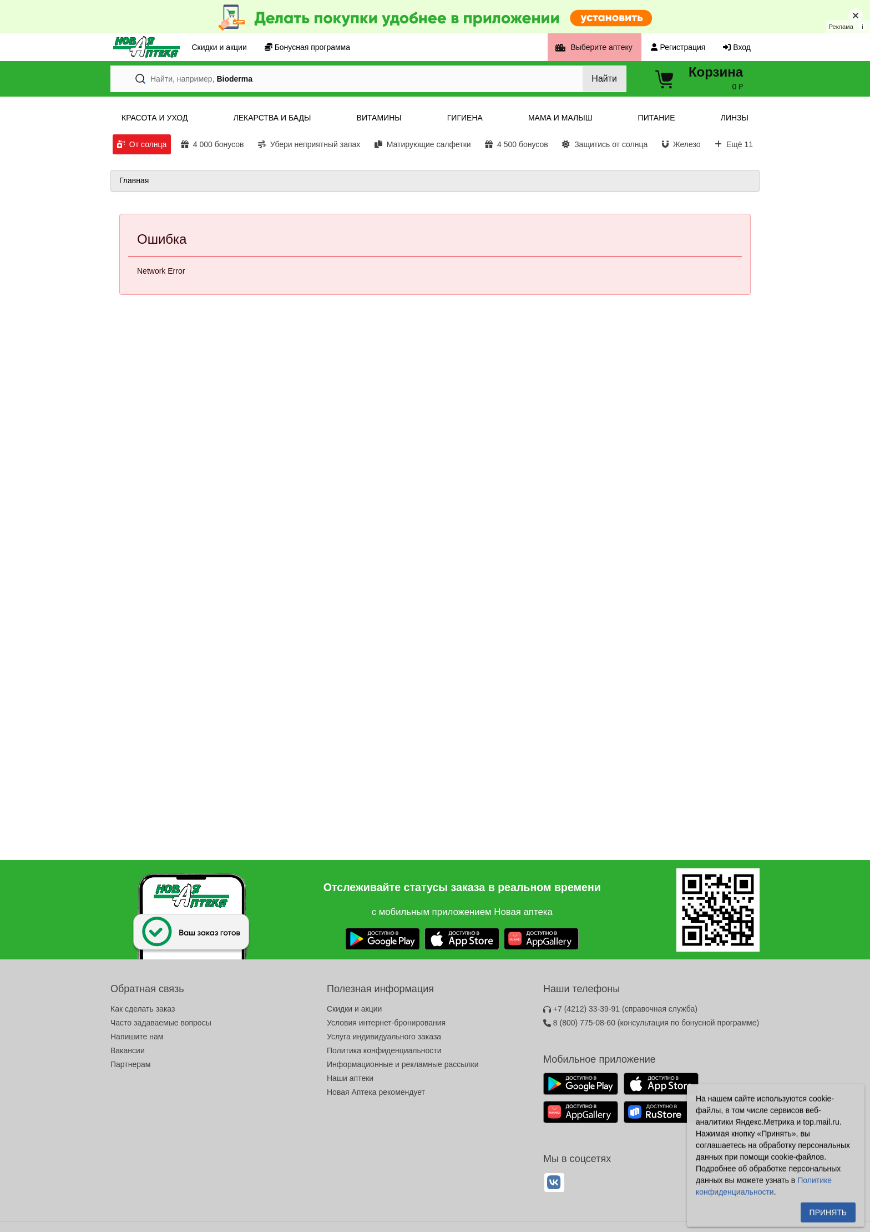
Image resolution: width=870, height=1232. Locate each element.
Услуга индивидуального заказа (384, 1036)
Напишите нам (136, 1036)
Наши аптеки (350, 1078)
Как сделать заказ (142, 1008)
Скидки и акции (354, 1008)
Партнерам (130, 1064)
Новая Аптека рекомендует (376, 1092)
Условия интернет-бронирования (386, 1022)
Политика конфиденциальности (384, 1050)
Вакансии (127, 1050)
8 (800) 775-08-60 (651, 1022)
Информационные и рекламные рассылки (403, 1064)
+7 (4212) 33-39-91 (620, 1008)
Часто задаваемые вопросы (160, 1022)
